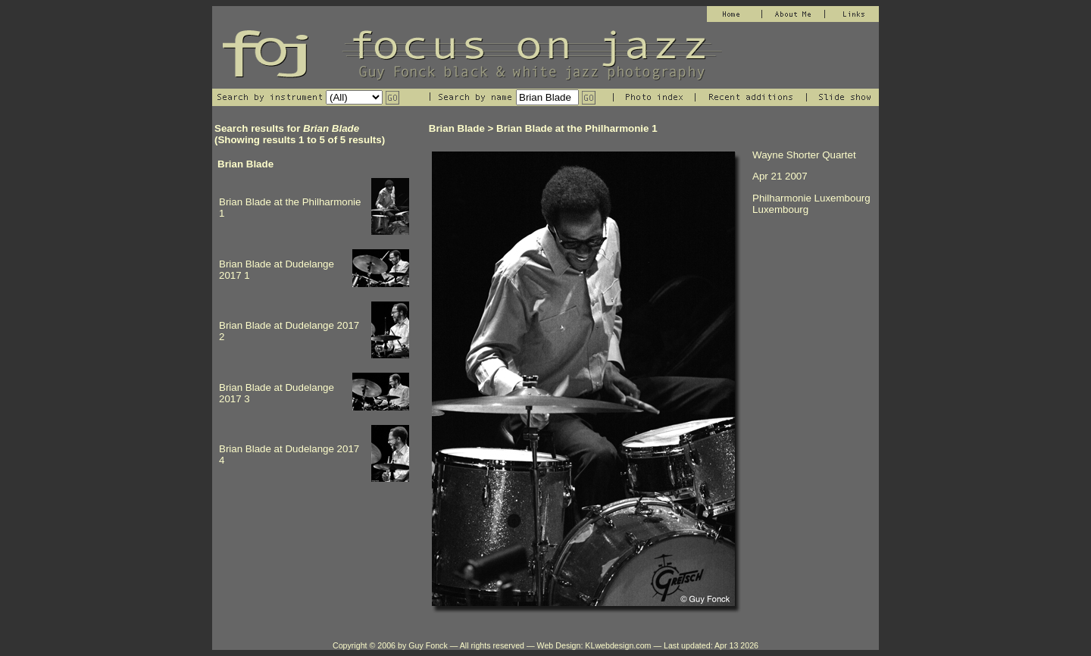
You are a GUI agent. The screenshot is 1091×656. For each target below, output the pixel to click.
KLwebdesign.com (618, 645)
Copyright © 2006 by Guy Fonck (390, 645)
